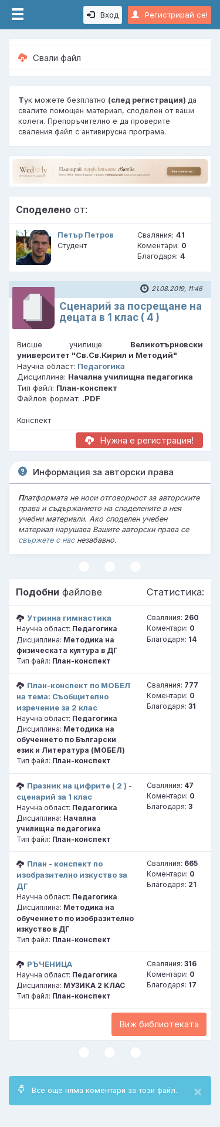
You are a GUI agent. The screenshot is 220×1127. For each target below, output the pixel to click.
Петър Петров (85, 235)
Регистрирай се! (169, 14)
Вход (103, 14)
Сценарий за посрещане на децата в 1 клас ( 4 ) (130, 311)
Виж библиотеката (159, 1024)
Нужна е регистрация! (139, 440)
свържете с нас (46, 540)
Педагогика (101, 366)
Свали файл (49, 57)
